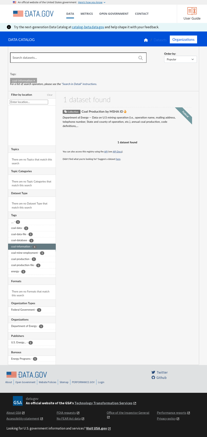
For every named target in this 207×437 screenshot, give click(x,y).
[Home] (33, 14)
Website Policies (47, 382)
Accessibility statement (22, 418)
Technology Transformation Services (103, 403)
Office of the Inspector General (128, 413)
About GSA (13, 413)
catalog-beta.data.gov (88, 27)
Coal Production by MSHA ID (102, 111)
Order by (169, 53)
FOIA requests (66, 413)
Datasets (160, 40)
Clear (50, 94)
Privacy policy (166, 418)
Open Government (25, 382)
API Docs (117, 151)
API (106, 151)
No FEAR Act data (69, 418)
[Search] (140, 58)
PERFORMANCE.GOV (83, 382)
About (8, 382)
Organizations (183, 39)
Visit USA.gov (96, 428)
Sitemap (64, 382)
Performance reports (171, 413)
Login (101, 382)
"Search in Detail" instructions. (79, 84)
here (118, 159)
